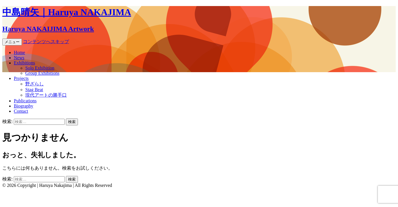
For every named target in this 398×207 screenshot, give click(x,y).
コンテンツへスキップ (46, 41)
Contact (21, 111)
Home (19, 52)
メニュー (12, 42)
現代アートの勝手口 (46, 95)
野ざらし (34, 83)
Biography (23, 105)
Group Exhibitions (42, 73)
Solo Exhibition (39, 68)
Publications (25, 100)
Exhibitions (24, 62)
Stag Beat (34, 89)
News (19, 57)
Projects (21, 78)
